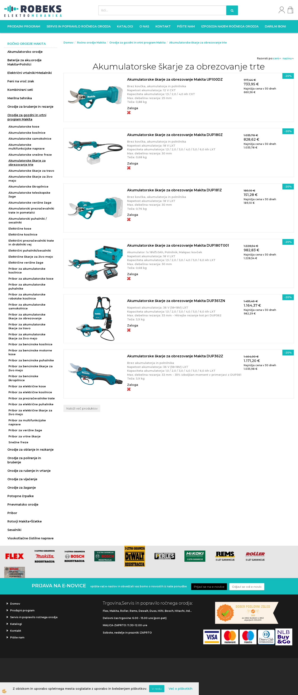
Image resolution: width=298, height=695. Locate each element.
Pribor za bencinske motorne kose (30, 352)
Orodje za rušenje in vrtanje (29, 471)
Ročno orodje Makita (91, 42)
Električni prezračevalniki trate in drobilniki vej (31, 242)
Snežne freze (18, 442)
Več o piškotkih (180, 689)
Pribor (12, 513)
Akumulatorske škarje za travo (31, 170)
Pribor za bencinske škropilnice (23, 378)
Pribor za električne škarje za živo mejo (30, 412)
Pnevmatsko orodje (22, 504)
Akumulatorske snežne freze (30, 154)
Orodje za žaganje (21, 488)
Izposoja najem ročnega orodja (229, 26)
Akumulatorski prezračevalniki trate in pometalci (31, 210)
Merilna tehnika (19, 98)
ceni (277, 58)
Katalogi (125, 26)
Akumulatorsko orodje (25, 52)
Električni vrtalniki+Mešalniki (29, 73)
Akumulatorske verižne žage (29, 202)
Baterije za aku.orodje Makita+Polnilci (24, 62)
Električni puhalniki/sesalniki (29, 250)
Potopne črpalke (20, 496)
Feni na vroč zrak (20, 81)
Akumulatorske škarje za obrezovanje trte (27, 162)
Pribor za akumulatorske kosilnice (26, 270)
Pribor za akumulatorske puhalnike (26, 286)
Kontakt (163, 26)
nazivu (288, 58)
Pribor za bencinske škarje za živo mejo (30, 368)
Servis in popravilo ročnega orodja (79, 26)
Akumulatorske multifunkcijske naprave (26, 146)
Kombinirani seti (20, 90)
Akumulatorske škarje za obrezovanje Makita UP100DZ (175, 80)
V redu (157, 689)
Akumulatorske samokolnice (29, 138)
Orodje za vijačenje (22, 479)
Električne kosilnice (22, 234)
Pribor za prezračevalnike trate (31, 398)
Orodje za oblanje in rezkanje (30, 450)
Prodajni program (23, 26)
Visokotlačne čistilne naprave (30, 538)
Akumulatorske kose (23, 126)
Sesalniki (14, 530)
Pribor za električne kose (27, 386)
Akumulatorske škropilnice (28, 186)
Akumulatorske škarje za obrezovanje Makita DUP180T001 (178, 245)
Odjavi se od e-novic (247, 587)
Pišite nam (186, 26)
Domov (68, 42)
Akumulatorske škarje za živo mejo (30, 178)
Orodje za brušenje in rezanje (30, 107)
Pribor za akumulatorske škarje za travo (26, 326)
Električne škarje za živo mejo (30, 256)
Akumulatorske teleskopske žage (29, 194)
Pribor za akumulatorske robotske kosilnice (26, 296)
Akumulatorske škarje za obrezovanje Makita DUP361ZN (176, 301)
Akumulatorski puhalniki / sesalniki (27, 220)
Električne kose (19, 228)
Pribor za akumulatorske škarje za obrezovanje (26, 316)
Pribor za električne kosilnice (30, 392)
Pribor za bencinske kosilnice (30, 344)
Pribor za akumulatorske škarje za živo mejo (26, 336)
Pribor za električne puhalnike (31, 404)
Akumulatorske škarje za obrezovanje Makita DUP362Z (175, 356)
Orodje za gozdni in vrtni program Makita (26, 117)
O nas (144, 26)
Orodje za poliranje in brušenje (24, 460)
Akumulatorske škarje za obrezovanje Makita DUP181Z (174, 190)
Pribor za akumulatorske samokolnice (26, 306)
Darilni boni (275, 26)
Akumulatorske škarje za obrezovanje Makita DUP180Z (175, 135)
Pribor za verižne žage (25, 430)
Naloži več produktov (82, 408)
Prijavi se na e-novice (209, 587)
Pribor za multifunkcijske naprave (27, 422)
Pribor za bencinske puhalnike (31, 360)
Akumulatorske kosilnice (26, 132)
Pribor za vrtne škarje (24, 436)
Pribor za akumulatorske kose (31, 278)
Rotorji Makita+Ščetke (24, 521)
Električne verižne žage (25, 262)
